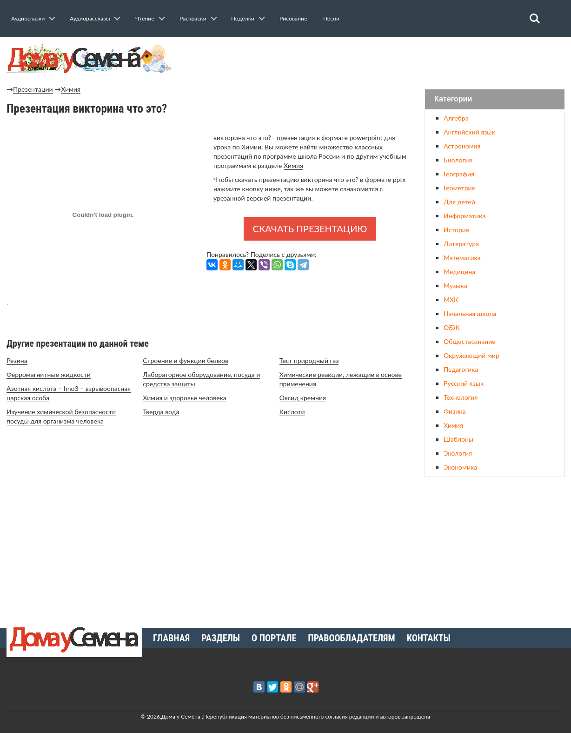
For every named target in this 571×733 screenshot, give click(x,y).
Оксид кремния (302, 398)
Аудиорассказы (90, 18)
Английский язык (469, 132)
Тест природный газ (309, 360)
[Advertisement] (494, 549)
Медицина (459, 272)
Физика (454, 411)
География (459, 174)
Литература (461, 244)
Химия (70, 89)
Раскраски (192, 18)
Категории (453, 99)
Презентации (28, 60)
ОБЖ (451, 327)
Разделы (220, 638)
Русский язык (464, 383)
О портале (274, 638)
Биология (458, 160)
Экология (458, 453)
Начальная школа (470, 313)
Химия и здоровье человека (184, 398)
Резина (17, 360)
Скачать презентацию (310, 228)
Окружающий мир (471, 355)
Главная (171, 638)
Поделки (242, 18)
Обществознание (470, 341)
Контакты (429, 638)
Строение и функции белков (185, 360)
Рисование (293, 18)
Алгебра (456, 118)
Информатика (464, 216)
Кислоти (292, 412)
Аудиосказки (28, 18)
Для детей (459, 202)
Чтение (144, 18)
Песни (331, 18)
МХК (451, 299)
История (456, 230)
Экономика (460, 467)
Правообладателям (351, 638)
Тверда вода (161, 412)
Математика (462, 258)
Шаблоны (458, 439)
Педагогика (461, 369)
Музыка (455, 285)
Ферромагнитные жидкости (49, 374)
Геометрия (459, 188)
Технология (461, 397)
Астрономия (462, 146)
